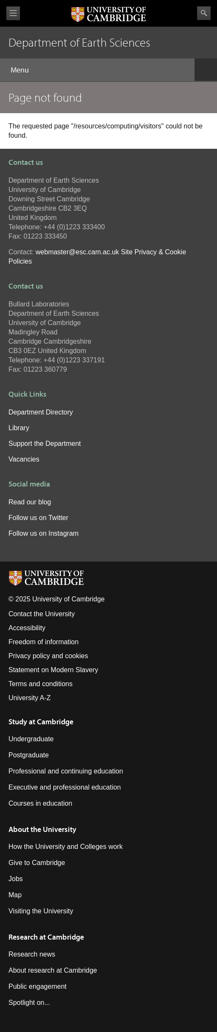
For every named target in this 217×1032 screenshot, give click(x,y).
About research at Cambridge (52, 970)
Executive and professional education (64, 787)
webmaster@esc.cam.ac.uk (77, 252)
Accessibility (26, 627)
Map (15, 894)
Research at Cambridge (46, 937)
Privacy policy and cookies (48, 655)
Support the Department (44, 443)
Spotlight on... (29, 1002)
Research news (31, 954)
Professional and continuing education (65, 771)
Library (18, 427)
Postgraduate (28, 755)
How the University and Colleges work (65, 846)
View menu (13, 13)
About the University (42, 829)
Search (204, 13)
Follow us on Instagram (43, 533)
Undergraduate (31, 739)
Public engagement (37, 986)
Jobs (15, 878)
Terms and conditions (40, 683)
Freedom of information (43, 641)
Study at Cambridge (40, 721)
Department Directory (40, 412)
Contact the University (41, 614)
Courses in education (40, 803)
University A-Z (29, 697)
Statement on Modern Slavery (53, 669)
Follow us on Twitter (38, 517)
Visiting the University (40, 911)
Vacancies (23, 459)
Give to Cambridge (36, 862)
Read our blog (29, 502)
